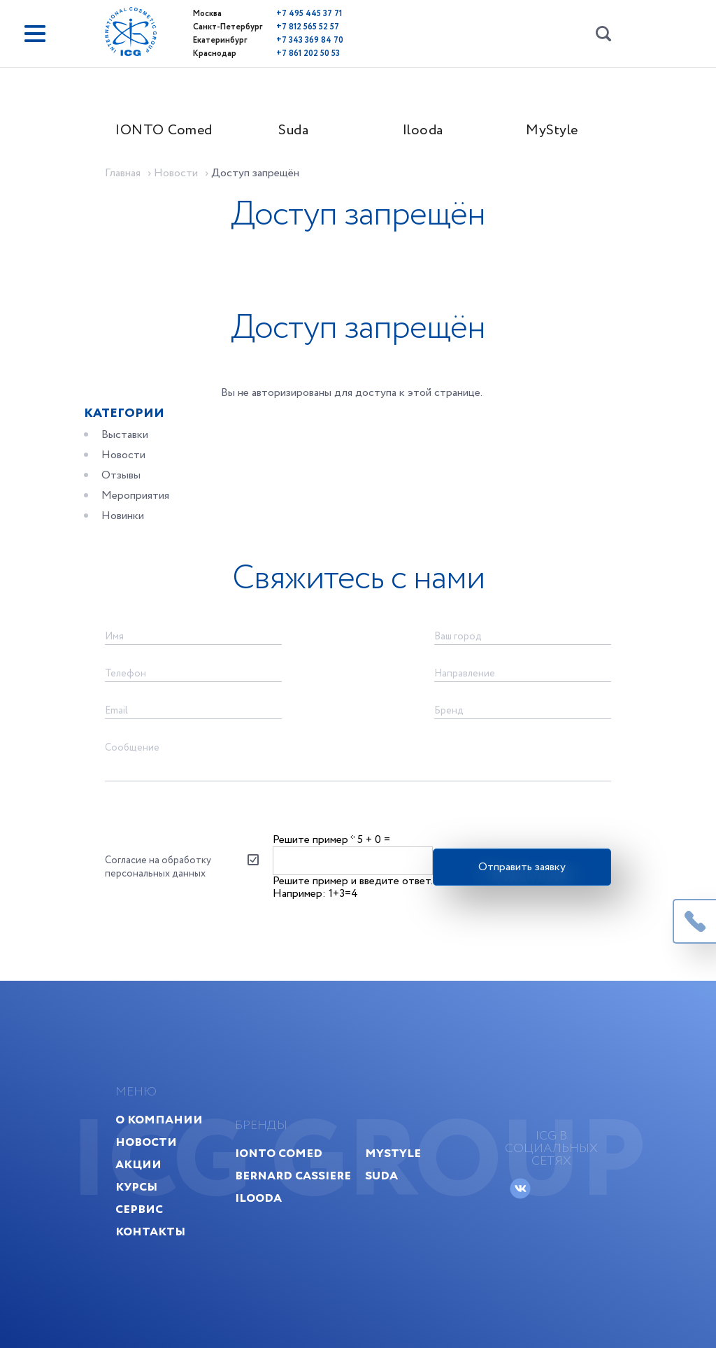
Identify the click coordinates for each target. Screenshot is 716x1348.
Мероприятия (135, 495)
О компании (159, 1119)
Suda (293, 130)
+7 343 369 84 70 (309, 40)
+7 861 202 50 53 (308, 53)
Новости (123, 455)
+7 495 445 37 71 (309, 14)
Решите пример (314, 840)
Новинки (122, 516)
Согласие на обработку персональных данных (158, 866)
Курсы (136, 1187)
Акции (138, 1164)
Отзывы (121, 475)
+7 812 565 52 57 (307, 27)
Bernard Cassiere (293, 1175)
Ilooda (423, 130)
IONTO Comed (164, 130)
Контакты (150, 1231)
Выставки (124, 434)
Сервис (139, 1209)
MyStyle (552, 130)
